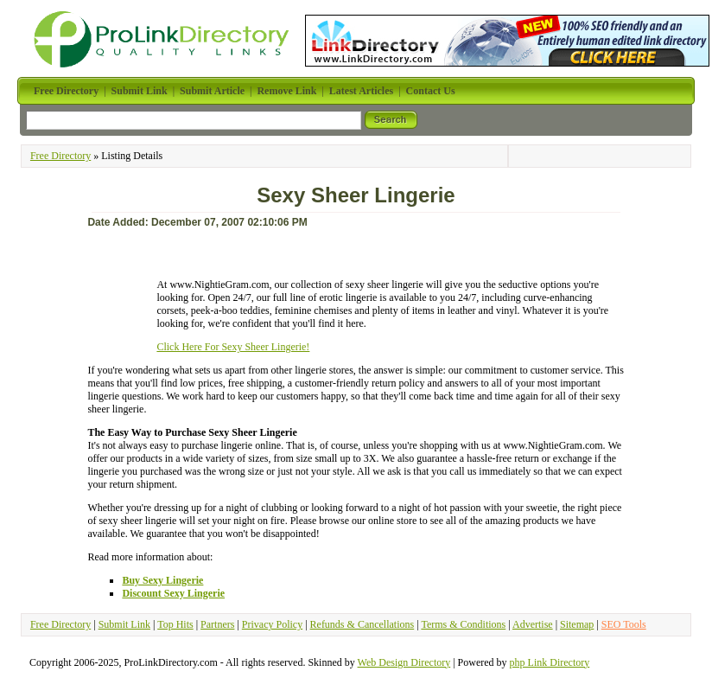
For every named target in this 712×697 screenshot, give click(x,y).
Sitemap (577, 624)
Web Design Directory (404, 662)
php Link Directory (550, 662)
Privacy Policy (272, 624)
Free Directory (60, 156)
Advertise (532, 624)
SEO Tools (623, 624)
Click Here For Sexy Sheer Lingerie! (232, 347)
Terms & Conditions (463, 624)
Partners (217, 624)
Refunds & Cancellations (362, 624)
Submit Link (124, 624)
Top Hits (175, 624)
